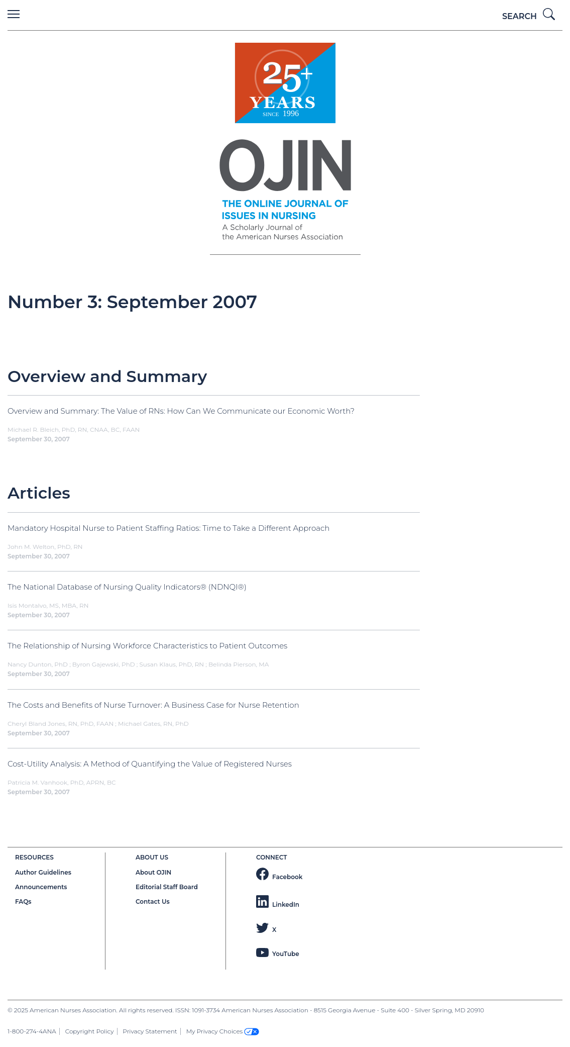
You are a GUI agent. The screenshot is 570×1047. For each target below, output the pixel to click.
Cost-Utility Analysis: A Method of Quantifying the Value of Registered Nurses (150, 764)
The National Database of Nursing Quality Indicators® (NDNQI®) (127, 587)
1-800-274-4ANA (32, 1031)
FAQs (23, 901)
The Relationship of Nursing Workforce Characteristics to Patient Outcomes (147, 645)
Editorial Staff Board (167, 887)
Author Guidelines (43, 872)
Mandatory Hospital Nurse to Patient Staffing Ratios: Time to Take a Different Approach (168, 528)
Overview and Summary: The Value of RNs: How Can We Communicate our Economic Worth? (181, 411)
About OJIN (153, 872)
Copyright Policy (89, 1031)
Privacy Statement (150, 1031)
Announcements (41, 887)
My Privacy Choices (222, 1031)
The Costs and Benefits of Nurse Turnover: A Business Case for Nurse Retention (153, 705)
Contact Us (153, 901)
